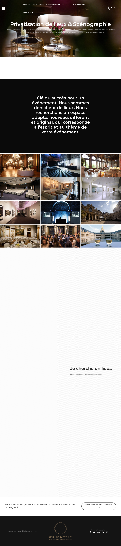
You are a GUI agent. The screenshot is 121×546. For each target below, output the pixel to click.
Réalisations (79, 4)
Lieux (68, 4)
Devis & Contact (30, 13)
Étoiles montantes (54, 4)
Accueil (26, 4)
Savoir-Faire (38, 4)
